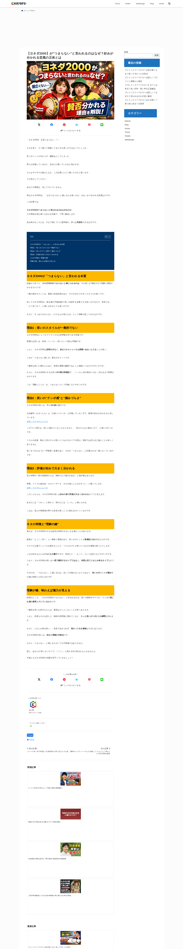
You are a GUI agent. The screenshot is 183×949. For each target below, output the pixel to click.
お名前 (31, 876)
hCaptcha (32, 910)
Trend (30, 735)
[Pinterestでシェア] (64, 678)
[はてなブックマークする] (77, 678)
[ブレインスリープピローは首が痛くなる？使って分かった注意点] (38, 816)
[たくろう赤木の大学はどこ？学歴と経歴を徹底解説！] (38, 779)
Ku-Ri (31, 710)
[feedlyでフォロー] (31, 726)
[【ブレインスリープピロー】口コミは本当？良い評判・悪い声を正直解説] (81, 815)
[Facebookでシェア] (51, 678)
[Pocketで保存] (89, 678)
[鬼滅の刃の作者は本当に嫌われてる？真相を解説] (59, 778)
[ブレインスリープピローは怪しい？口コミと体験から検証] (59, 816)
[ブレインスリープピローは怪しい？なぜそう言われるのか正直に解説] (102, 816)
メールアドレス (35, 888)
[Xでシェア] (39, 678)
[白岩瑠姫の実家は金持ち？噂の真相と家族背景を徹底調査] (81, 779)
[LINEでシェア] (101, 678)
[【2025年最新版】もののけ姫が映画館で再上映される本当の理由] (102, 779)
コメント (32, 846)
